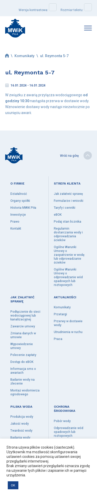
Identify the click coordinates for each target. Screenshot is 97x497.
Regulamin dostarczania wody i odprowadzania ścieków (68, 234)
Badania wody (20, 437)
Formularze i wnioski (68, 201)
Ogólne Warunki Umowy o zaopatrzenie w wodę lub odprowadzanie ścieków (69, 254)
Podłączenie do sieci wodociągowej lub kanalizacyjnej (25, 315)
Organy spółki (20, 201)
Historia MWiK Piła (23, 208)
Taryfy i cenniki (64, 208)
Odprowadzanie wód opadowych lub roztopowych (68, 432)
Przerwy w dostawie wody (68, 323)
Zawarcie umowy (22, 326)
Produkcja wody (21, 416)
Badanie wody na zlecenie (22, 381)
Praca (58, 339)
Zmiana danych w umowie (23, 335)
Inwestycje (18, 214)
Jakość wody (19, 423)
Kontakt (15, 228)
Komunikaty (24, 56)
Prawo (14, 221)
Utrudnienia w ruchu (68, 332)
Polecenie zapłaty (23, 355)
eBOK (58, 214)
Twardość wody (21, 430)
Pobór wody (62, 421)
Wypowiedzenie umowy (21, 346)
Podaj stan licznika (67, 221)
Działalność (18, 194)
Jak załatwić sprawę (68, 194)
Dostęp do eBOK (21, 362)
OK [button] (13, 485)
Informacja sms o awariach (23, 370)
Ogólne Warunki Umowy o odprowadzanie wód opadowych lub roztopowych (68, 277)
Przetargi (60, 314)
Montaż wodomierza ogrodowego (25, 392)
